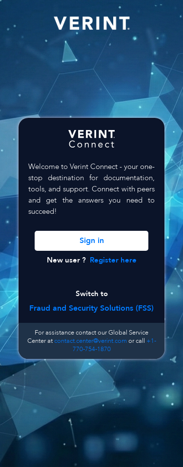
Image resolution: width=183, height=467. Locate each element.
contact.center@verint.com (90, 340)
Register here (113, 260)
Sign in (92, 240)
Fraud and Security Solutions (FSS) (91, 308)
